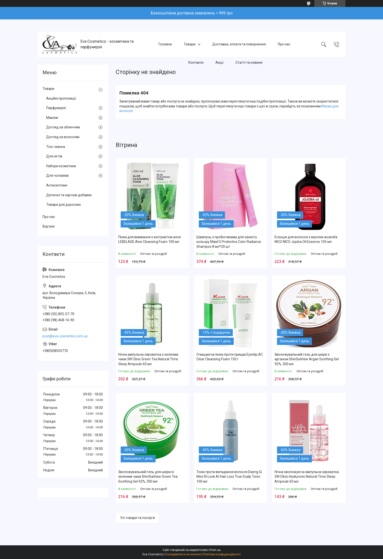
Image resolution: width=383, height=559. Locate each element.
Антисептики (56, 185)
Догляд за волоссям (62, 137)
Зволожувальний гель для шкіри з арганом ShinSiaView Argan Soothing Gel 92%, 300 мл (307, 359)
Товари (189, 44)
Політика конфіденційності (222, 554)
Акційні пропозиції (61, 98)
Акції (219, 62)
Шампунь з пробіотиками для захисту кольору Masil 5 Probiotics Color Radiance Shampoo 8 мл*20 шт (228, 241)
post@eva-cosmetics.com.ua (65, 336)
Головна (165, 44)
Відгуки (48, 226)
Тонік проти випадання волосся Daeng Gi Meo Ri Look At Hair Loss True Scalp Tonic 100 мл (229, 476)
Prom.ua (215, 550)
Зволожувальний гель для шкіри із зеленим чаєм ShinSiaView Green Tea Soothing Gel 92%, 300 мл (148, 476)
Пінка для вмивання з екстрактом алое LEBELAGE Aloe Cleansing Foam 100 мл (149, 239)
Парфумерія (56, 108)
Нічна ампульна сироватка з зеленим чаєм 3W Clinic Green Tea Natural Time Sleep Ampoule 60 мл (148, 359)
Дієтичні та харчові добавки (69, 195)
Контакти (195, 62)
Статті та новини (248, 62)
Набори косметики (61, 166)
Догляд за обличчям (63, 127)
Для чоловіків (57, 175)
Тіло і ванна (55, 147)
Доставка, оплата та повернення (239, 44)
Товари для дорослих (63, 205)
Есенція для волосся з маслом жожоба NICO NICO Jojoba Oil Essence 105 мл (306, 239)
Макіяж (52, 118)
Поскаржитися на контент (183, 554)
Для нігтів (54, 156)
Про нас (284, 44)
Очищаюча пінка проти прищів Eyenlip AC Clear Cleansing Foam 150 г (229, 356)
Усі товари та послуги (137, 518)
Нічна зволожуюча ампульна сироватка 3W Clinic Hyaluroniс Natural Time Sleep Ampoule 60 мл (307, 476)
